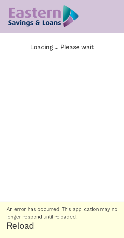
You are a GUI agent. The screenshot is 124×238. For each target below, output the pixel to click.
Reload (20, 226)
